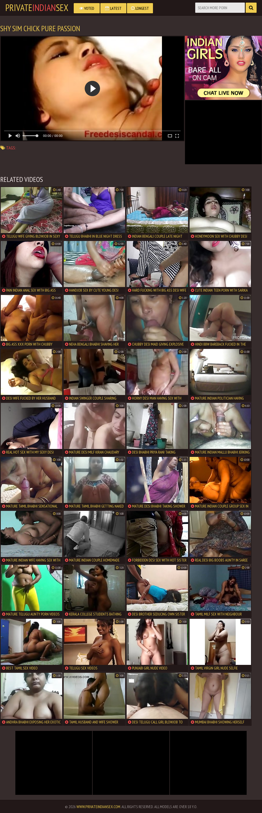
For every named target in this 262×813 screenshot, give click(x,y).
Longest (140, 8)
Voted (86, 8)
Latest (113, 8)
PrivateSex (36, 8)
